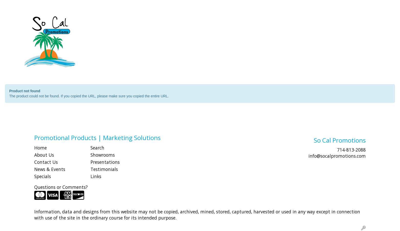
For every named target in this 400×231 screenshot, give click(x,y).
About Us (44, 155)
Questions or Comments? (61, 187)
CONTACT (69, 5)
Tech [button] (319, 22)
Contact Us (46, 162)
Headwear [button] (251, 22)
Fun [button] (229, 22)
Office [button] (299, 22)
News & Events (49, 169)
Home (40, 148)
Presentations (105, 162)
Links (96, 176)
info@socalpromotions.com (337, 156)
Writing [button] (340, 22)
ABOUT (28, 5)
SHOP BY (47, 5)
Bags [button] (182, 22)
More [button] (362, 22)
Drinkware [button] (206, 22)
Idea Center (94, 5)
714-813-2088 (351, 150)
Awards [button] (161, 22)
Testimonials (104, 169)
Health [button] (278, 22)
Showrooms (103, 155)
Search (304, 5)
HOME (11, 5)
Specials (42, 176)
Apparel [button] (136, 22)
